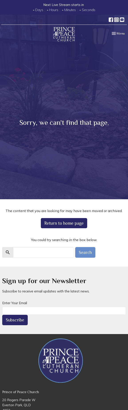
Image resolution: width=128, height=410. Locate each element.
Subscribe (15, 319)
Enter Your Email (14, 303)
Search (85, 252)
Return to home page (64, 223)
